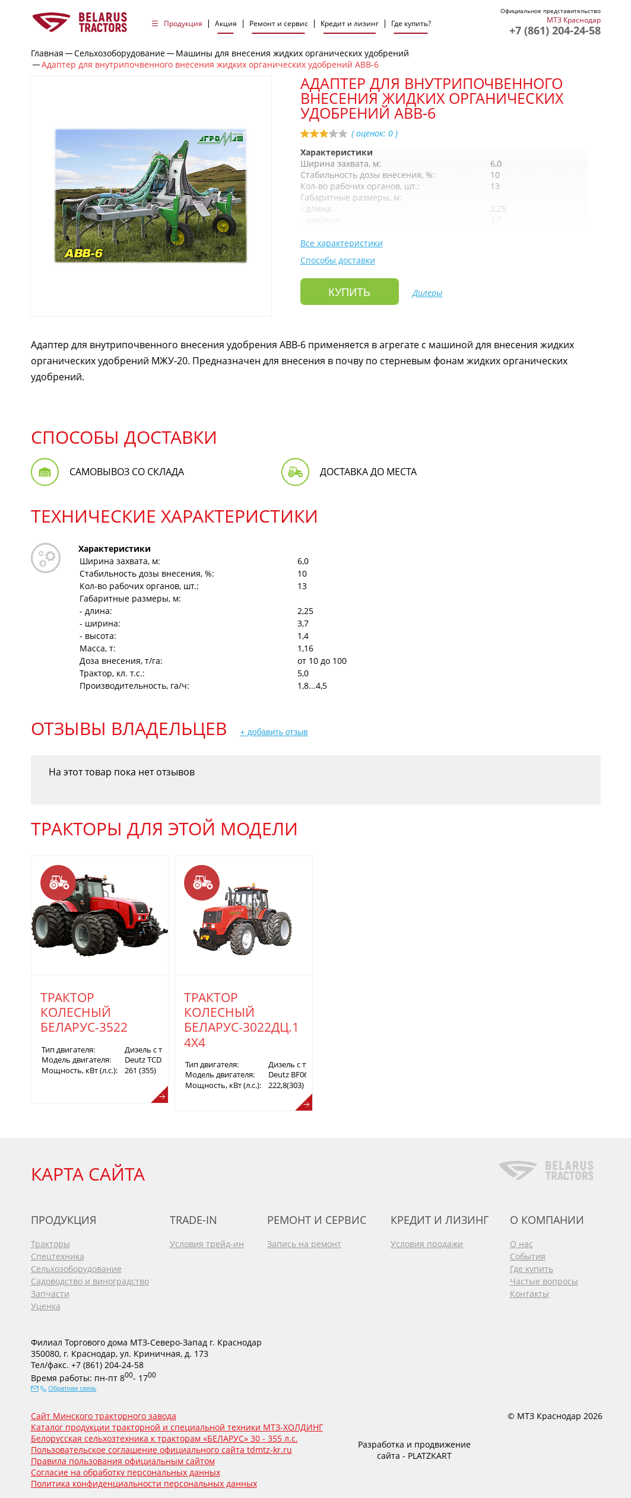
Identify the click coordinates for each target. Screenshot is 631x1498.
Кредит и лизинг (350, 24)
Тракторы (50, 1240)
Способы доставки (337, 260)
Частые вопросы (544, 1278)
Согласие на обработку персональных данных (125, 1469)
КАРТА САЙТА (88, 1170)
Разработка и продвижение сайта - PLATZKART (414, 1446)
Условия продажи (427, 1240)
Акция (226, 24)
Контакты (529, 1290)
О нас (521, 1240)
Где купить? (411, 24)
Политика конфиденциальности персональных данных (144, 1480)
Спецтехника (57, 1253)
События (528, 1253)
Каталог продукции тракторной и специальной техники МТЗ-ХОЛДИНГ (177, 1424)
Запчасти (50, 1290)
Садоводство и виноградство (90, 1278)
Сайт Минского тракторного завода (103, 1413)
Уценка (46, 1303)
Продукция (183, 24)
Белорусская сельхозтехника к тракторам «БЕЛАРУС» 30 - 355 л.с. (164, 1435)
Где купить (531, 1265)
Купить (349, 292)
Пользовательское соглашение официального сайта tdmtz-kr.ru (161, 1446)
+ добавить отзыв (274, 732)
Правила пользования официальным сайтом (123, 1458)
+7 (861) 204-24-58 (555, 30)
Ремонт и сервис (278, 24)
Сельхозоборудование (76, 1265)
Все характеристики (341, 243)
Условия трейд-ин (207, 1240)
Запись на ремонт (304, 1240)
